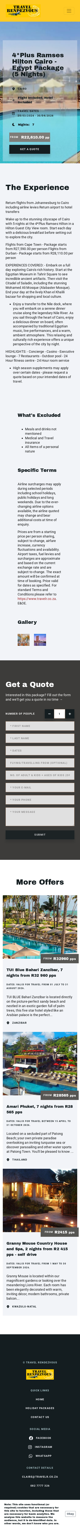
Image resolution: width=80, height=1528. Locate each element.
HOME (40, 1399)
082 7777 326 (40, 1485)
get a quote (29, 149)
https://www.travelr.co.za (37, 599)
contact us (40, 1417)
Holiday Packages (40, 1408)
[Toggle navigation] (69, 11)
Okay (70, 1514)
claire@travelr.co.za (40, 1476)
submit (40, 834)
